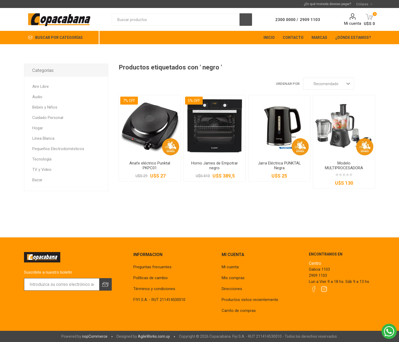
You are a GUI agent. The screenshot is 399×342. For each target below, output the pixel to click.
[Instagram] (324, 289)
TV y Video (41, 169)
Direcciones (232, 288)
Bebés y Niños (44, 107)
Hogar (37, 128)
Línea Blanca (43, 138)
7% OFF (129, 100)
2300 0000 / (286, 19)
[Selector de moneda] (364, 4)
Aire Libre (40, 86)
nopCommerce (94, 336)
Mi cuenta (352, 23)
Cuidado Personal (47, 117)
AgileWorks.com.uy (154, 336)
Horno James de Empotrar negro (214, 165)
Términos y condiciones (154, 288)
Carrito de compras (239, 310)
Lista (371, 84)
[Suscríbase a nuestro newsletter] (61, 284)
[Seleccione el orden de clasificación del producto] (328, 84)
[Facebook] (314, 289)
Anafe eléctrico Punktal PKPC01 (149, 165)
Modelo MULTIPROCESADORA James (344, 168)
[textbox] (176, 19)
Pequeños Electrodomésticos (58, 148)
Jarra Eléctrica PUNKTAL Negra (279, 165)
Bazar (37, 180)
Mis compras (233, 277)
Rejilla (361, 84)
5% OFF (194, 100)
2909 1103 (310, 19)
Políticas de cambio (150, 277)
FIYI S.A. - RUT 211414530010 (159, 299)
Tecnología (41, 159)
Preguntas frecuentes (152, 267)
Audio (37, 96)
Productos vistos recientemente (250, 299)
